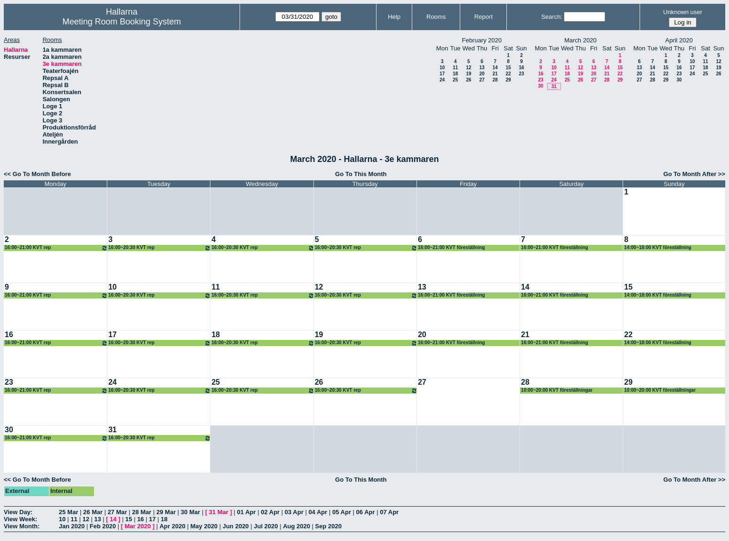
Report (483, 16)
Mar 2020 (138, 526)
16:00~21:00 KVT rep (56, 248)
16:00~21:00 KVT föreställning (451, 247)
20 (481, 73)
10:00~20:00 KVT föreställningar (557, 390)
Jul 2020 (266, 526)
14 (494, 67)
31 (553, 86)
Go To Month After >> (694, 174)
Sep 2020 (328, 526)
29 (508, 79)
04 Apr (317, 512)
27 (481, 79)
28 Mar (141, 512)
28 (494, 79)
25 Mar (68, 512)
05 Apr (341, 512)
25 (455, 79)
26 (468, 79)
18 (455, 73)
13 (481, 67)
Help (394, 16)
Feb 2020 (103, 526)
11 (455, 67)
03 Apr (294, 512)
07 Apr (389, 512)
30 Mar (190, 512)
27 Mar (117, 512)
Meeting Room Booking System (121, 21)
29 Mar (166, 512)
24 (442, 79)
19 (468, 73)
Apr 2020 (172, 526)
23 (521, 73)
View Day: (18, 512)
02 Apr (270, 512)
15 (508, 67)
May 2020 (204, 526)
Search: (551, 16)
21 (494, 73)
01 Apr (246, 512)
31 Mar (218, 512)
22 (508, 73)
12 (468, 67)
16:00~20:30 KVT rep (159, 248)
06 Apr (365, 512)
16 (521, 67)
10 (442, 67)
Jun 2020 (236, 526)
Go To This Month (361, 174)
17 (442, 73)
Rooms (436, 16)
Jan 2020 (72, 526)
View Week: (20, 519)
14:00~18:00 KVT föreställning (657, 247)
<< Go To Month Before (37, 174)
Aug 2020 (296, 526)
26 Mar (93, 512)
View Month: (22, 526)
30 (540, 86)
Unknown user (682, 12)
